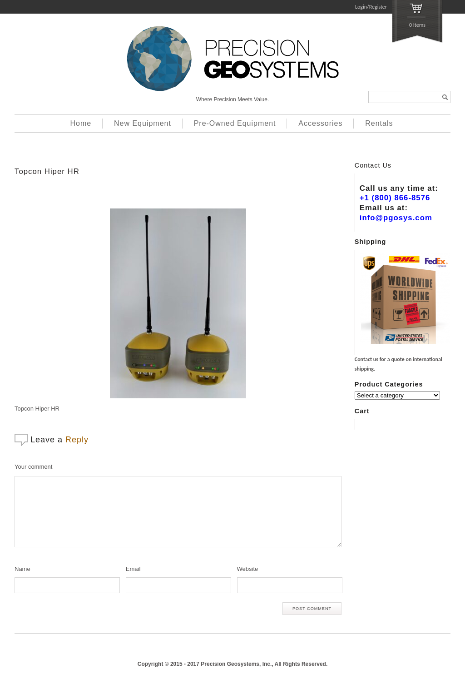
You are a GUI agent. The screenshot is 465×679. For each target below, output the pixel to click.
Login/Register (371, 7)
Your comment (33, 466)
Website (247, 568)
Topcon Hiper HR (47, 171)
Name (22, 568)
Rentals (379, 123)
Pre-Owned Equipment (235, 123)
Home (81, 123)
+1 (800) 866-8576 (395, 197)
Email (133, 568)
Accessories (320, 123)
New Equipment (142, 123)
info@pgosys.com (396, 217)
